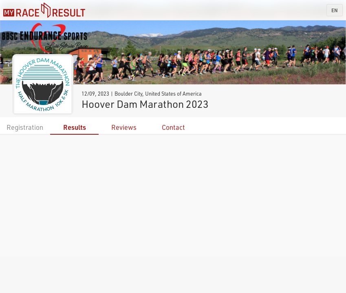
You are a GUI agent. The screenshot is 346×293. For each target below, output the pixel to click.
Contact (173, 127)
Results (74, 127)
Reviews (124, 127)
